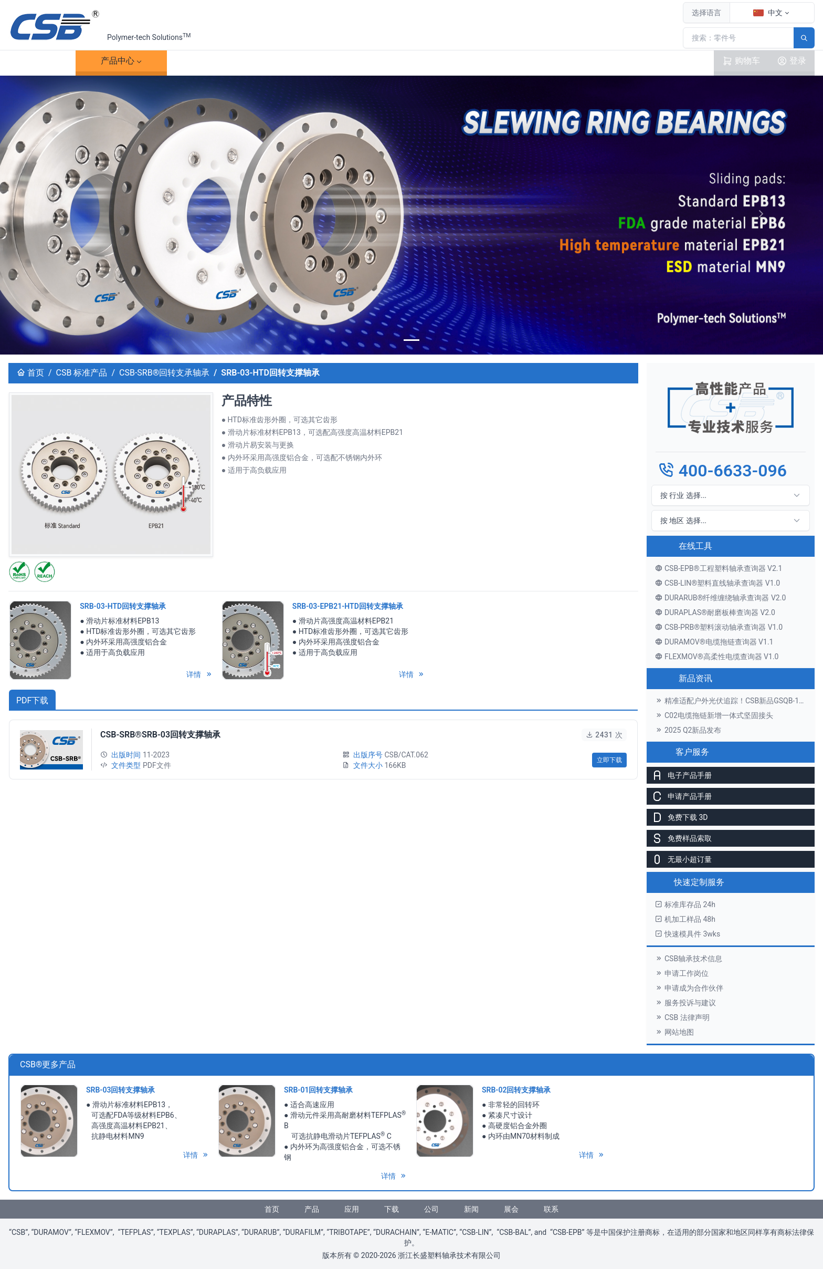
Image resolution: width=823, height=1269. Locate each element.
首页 (42, 61)
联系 (482, 61)
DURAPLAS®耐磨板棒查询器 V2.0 (715, 612)
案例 (209, 61)
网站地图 (674, 1032)
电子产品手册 (679, 775)
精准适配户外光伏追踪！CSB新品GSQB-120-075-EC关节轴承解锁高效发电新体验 (735, 700)
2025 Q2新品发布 (688, 730)
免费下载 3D (677, 817)
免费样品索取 (679, 838)
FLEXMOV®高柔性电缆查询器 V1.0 (716, 656)
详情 (199, 674)
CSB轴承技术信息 (688, 958)
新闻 (471, 1209)
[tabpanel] (323, 749)
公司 (431, 1209)
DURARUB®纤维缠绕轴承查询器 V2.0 (720, 598)
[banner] (411, 340)
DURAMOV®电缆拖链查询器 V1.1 (714, 642)
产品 (117, 61)
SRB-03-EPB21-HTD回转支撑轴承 (347, 606)
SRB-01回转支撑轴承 (318, 1090)
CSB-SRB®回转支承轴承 (164, 373)
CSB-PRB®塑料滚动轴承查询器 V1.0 (719, 627)
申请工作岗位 (682, 973)
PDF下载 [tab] (32, 700)
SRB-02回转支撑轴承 (516, 1090)
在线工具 (695, 546)
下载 (299, 61)
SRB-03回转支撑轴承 (120, 1090)
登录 (791, 61)
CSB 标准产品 (82, 373)
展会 (511, 1209)
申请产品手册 (679, 796)
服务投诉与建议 (685, 1002)
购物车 (741, 61)
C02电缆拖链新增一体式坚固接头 (714, 715)
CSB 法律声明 (682, 1017)
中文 (768, 12)
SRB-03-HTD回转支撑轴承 (123, 606)
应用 (351, 1209)
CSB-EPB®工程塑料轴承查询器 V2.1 (718, 568)
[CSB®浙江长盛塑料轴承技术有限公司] (55, 25)
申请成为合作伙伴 (689, 988)
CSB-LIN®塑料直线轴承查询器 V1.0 (717, 583)
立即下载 (609, 760)
